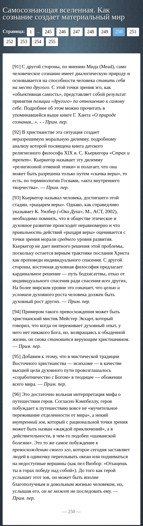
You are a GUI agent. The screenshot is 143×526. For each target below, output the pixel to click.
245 (48, 31)
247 (76, 31)
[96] (16, 394)
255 (52, 41)
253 (23, 41)
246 (62, 31)
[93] (16, 197)
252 (9, 41)
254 (37, 41)
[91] (16, 66)
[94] (16, 311)
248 (90, 31)
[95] (16, 356)
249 (104, 31)
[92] (16, 132)
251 (133, 31)
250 (118, 31)
